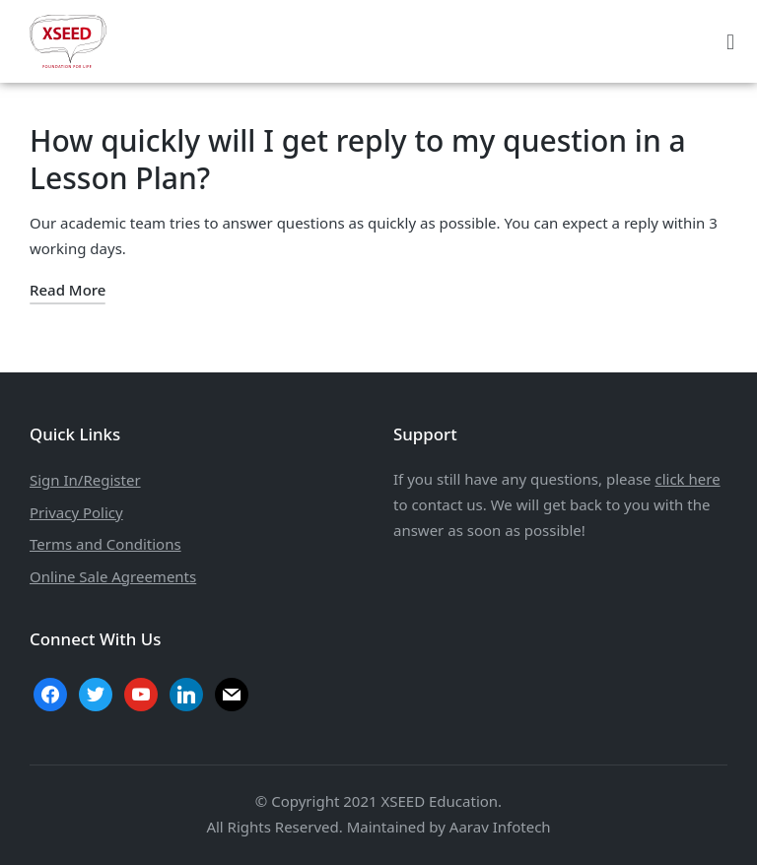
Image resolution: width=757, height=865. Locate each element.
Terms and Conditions (105, 544)
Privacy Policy (76, 512)
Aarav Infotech (500, 826)
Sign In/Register (85, 480)
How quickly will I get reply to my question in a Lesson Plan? (358, 159)
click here (687, 479)
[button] (730, 41)
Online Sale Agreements (113, 576)
